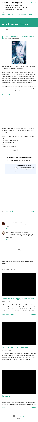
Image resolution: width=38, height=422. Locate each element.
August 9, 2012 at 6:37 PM (21, 232)
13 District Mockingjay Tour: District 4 (18, 298)
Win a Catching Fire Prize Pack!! (15, 347)
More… (31, 14)
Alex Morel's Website (7, 94)
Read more (33, 314)
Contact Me (6, 396)
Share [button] (33, 211)
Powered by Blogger (19, 416)
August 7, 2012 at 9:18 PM (16, 223)
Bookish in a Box (10, 232)
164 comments (10, 363)
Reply (7, 229)
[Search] (32, 2)
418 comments (10, 314)
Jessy (7, 223)
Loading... (19, 177)
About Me (10, 14)
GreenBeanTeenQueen (12, 2)
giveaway (8, 211)
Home (3, 14)
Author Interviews (21, 14)
